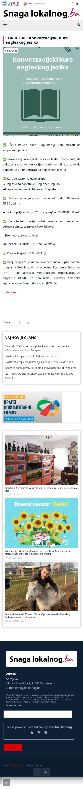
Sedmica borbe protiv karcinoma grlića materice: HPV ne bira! (40, 367)
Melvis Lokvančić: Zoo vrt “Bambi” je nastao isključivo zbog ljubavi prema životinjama (38, 615)
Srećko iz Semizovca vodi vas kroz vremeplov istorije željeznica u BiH (41, 489)
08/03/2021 (11, 50)
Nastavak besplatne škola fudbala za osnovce (31, 356)
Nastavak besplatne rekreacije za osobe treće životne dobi (39, 362)
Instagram (10, 292)
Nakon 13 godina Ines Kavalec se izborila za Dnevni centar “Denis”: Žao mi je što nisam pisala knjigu (38, 552)
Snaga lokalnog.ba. (16, 765)
